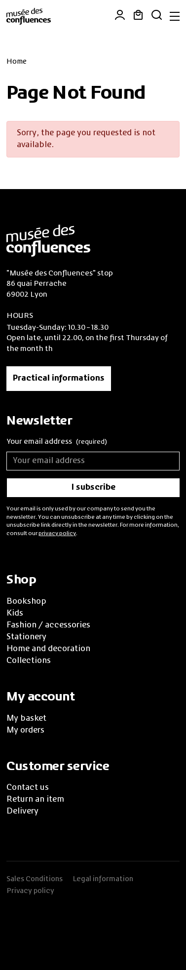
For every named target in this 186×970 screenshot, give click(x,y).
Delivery (22, 811)
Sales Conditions (34, 879)
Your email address (56, 442)
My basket (26, 719)
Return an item (35, 800)
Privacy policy (30, 891)
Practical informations (59, 379)
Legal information (103, 879)
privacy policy (57, 533)
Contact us (27, 788)
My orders (25, 731)
